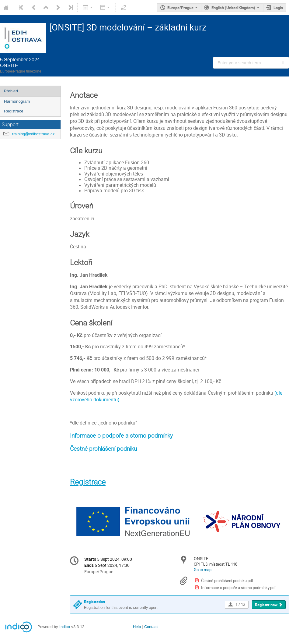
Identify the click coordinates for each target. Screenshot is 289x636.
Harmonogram (17, 101)
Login (278, 7)
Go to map (202, 569)
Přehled (11, 91)
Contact (151, 626)
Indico (64, 626)
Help (137, 626)
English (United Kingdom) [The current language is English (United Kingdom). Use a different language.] (233, 7)
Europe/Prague (180, 7)
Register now (266, 604)
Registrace (13, 111)
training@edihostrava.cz (33, 134)
